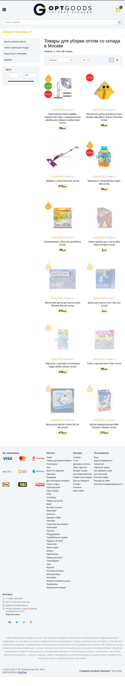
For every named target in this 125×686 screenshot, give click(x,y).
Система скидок (101, 477)
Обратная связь (13, 614)
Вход (96, 457)
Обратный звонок (102, 467)
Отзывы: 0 (69, 110)
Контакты (77, 487)
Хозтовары (22, 31)
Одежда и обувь (53, 517)
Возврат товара (80, 471)
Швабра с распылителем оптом (62, 180)
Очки (48, 494)
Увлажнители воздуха (56, 587)
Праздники (51, 477)
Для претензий (100, 474)
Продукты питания (54, 541)
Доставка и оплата (81, 464)
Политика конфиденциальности (108, 484)
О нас (75, 460)
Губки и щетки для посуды (16, 48)
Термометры (52, 584)
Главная (7, 31)
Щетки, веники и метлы (15, 42)
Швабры (8, 60)
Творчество (51, 544)
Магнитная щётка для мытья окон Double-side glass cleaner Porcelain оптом (104, 117)
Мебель (49, 551)
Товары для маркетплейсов (58, 460)
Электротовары (53, 574)
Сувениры (50, 474)
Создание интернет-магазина (94, 671)
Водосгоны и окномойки (15, 54)
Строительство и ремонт (57, 524)
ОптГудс (22, 672)
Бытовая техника (54, 507)
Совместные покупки (82, 477)
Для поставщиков (81, 481)
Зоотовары (51, 577)
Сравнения (99, 464)
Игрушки (50, 567)
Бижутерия (51, 511)
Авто (48, 467)
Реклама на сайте (102, 481)
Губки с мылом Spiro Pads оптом (104, 363)
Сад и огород (52, 491)
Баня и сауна (52, 547)
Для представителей (82, 474)
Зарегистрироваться (103, 460)
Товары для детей (54, 501)
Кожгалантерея (53, 487)
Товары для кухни (54, 557)
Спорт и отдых (52, 484)
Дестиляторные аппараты (58, 481)
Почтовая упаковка (55, 571)
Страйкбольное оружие (56, 537)
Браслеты (50, 514)
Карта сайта (78, 491)
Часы (48, 564)
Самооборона (52, 561)
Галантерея (51, 527)
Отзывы (76, 484)
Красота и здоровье (55, 471)
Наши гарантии (80, 467)
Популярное (51, 464)
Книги (48, 504)
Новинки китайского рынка (58, 581)
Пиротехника (52, 554)
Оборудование (53, 534)
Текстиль (50, 531)
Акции (49, 457)
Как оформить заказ (103, 471)
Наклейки (50, 521)
